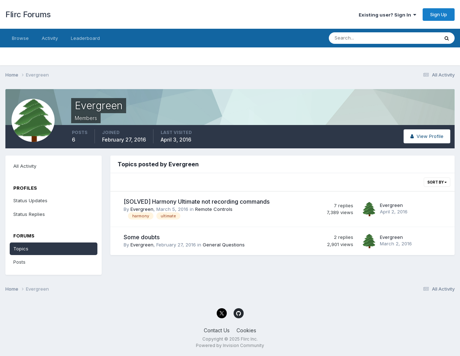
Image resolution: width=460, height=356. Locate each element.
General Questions (224, 245)
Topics (20, 248)
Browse (20, 38)
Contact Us (217, 330)
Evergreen (141, 209)
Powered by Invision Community (230, 345)
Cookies (246, 330)
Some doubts (142, 237)
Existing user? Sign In (387, 15)
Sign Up (438, 14)
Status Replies (29, 214)
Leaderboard (85, 38)
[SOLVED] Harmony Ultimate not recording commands (197, 201)
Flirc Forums (27, 14)
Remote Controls (214, 209)
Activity (50, 38)
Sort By (437, 182)
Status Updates (30, 200)
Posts (19, 262)
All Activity (24, 166)
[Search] (360, 38)
